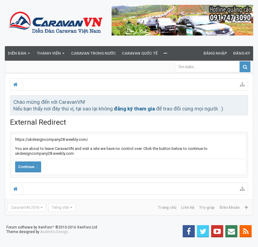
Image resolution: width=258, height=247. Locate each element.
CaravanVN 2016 (25, 207)
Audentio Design (54, 241)
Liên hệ (187, 207)
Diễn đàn (17, 53)
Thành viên (49, 53)
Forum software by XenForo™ (52, 237)
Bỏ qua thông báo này (243, 101)
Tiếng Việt (60, 207)
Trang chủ (167, 207)
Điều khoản (230, 207)
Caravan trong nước (93, 53)
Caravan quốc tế (140, 53)
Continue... (28, 166)
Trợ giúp (207, 207)
